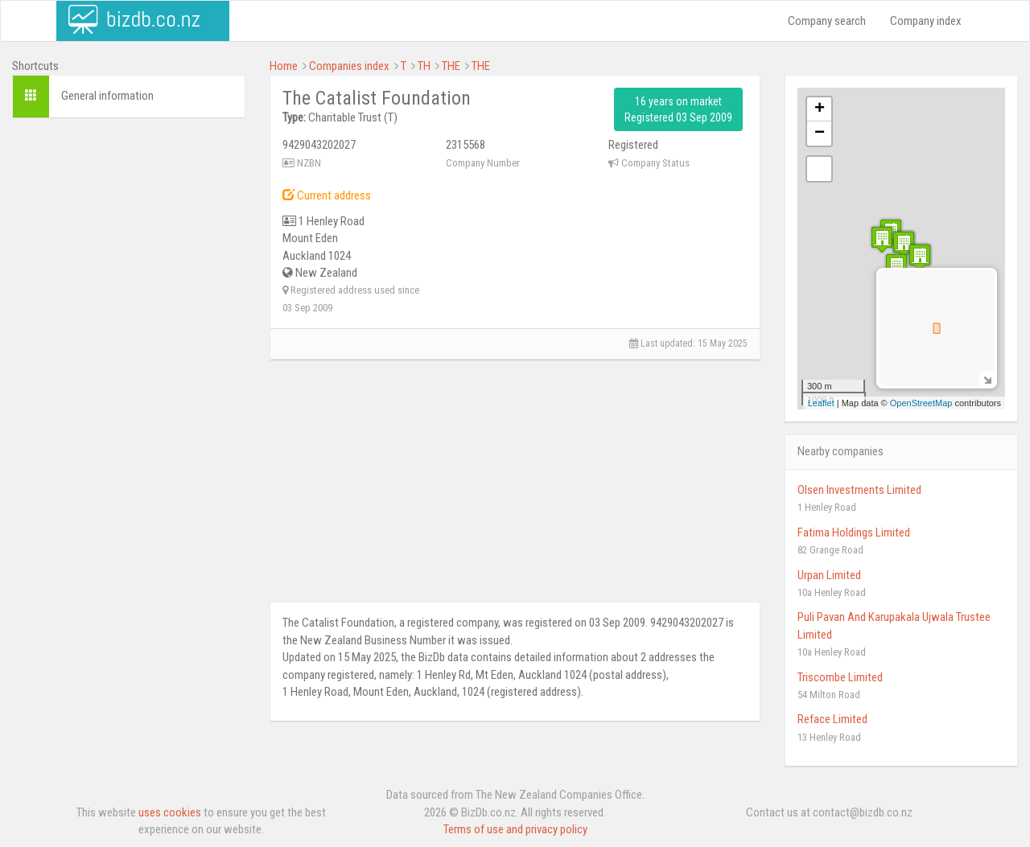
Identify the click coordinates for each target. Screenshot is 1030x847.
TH (424, 66)
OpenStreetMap (921, 403)
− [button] (819, 133)
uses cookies (169, 812)
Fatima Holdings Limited (853, 532)
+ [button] (819, 109)
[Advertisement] (128, 375)
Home (284, 66)
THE (451, 66)
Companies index (349, 66)
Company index (926, 21)
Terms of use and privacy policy (515, 829)
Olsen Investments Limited (859, 490)
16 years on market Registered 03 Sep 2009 (678, 109)
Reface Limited (832, 719)
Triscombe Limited (840, 677)
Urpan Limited (829, 575)
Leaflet (821, 403)
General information (107, 95)
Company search (827, 21)
